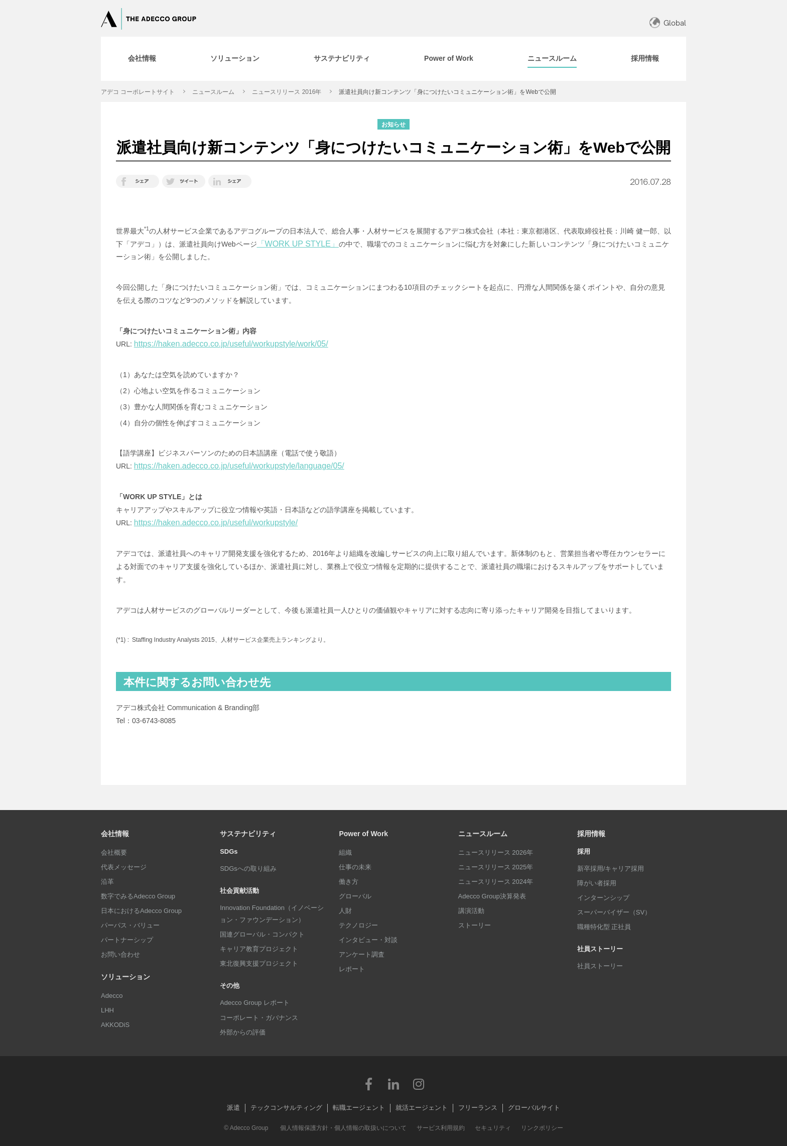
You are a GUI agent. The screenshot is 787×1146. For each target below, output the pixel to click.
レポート (352, 969)
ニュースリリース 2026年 (496, 852)
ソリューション (125, 977)
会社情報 (115, 834)
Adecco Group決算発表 (492, 896)
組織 (345, 852)
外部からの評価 (243, 1032)
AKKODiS (115, 1024)
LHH (107, 1010)
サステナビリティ (248, 834)
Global (675, 23)
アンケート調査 (361, 954)
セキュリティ (493, 1127)
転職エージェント (359, 1107)
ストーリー (474, 925)
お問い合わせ (120, 954)
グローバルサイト (534, 1107)
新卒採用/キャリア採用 (610, 868)
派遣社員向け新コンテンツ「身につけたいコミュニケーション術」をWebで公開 (447, 91)
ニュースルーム (213, 91)
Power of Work (363, 834)
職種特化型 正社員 (604, 927)
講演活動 (471, 910)
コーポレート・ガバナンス (259, 1017)
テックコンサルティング (286, 1107)
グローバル (355, 896)
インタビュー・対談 (368, 940)
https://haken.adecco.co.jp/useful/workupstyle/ (216, 522)
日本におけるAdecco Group (141, 910)
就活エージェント (422, 1107)
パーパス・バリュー (130, 925)
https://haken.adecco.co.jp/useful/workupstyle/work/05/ (231, 343)
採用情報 (591, 834)
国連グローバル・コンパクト (262, 934)
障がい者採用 (596, 883)
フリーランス (477, 1107)
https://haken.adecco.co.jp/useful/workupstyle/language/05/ (239, 466)
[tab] (142, 59)
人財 (345, 910)
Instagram (418, 1083)
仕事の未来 (355, 867)
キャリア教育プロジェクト (259, 949)
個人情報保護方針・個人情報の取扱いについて (343, 1127)
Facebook (368, 1083)
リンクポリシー (542, 1127)
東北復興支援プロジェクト (259, 963)
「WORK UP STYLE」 (298, 244)
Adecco (111, 995)
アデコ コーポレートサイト (138, 91)
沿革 (107, 881)
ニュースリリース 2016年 (286, 91)
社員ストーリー (600, 966)
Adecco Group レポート (255, 1002)
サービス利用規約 (441, 1127)
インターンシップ (603, 897)
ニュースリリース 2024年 (496, 881)
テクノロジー (358, 925)
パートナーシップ (127, 940)
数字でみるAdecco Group (138, 896)
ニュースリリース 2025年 (496, 867)
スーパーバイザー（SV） (614, 912)
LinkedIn (393, 1083)
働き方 (348, 881)
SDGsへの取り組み (248, 868)
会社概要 (114, 852)
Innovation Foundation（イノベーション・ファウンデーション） (272, 914)
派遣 (233, 1107)
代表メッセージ (124, 867)
